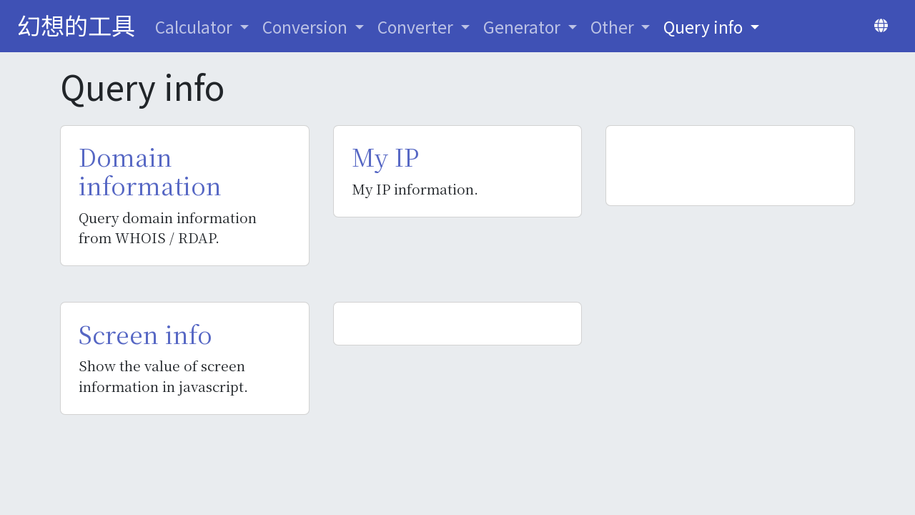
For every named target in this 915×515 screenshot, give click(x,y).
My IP (385, 156)
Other (614, 27)
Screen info (145, 334)
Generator (523, 27)
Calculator (195, 27)
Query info (704, 27)
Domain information (150, 170)
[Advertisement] (730, 165)
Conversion (306, 27)
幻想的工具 (76, 24)
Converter (417, 27)
